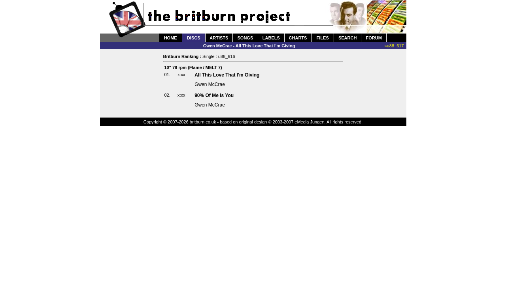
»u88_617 (394, 45)
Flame (195, 67)
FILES (323, 38)
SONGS (245, 38)
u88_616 (226, 56)
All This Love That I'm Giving (226, 75)
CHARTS (298, 38)
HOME (170, 38)
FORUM (373, 38)
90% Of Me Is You (214, 95)
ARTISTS (219, 38)
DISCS (193, 38)
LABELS (271, 38)
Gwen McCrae (209, 84)
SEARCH (347, 38)
